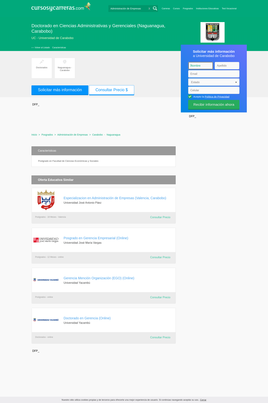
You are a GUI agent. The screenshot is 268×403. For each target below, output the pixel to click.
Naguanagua (113, 134)
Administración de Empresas (72, 134)
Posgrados (188, 9)
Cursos (176, 9)
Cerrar (203, 400)
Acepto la (210, 96)
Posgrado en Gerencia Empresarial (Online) (96, 238)
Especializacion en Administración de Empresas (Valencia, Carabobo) (115, 198)
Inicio (34, 134)
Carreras (166, 9)
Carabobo (97, 134)
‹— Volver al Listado (40, 47)
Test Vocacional (229, 9)
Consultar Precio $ (111, 90)
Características (59, 47)
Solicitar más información (60, 90)
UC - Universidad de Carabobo (52, 38)
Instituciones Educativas (207, 9)
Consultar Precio (160, 217)
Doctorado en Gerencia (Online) (87, 318)
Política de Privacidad (217, 96)
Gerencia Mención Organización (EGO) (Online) (99, 278)
